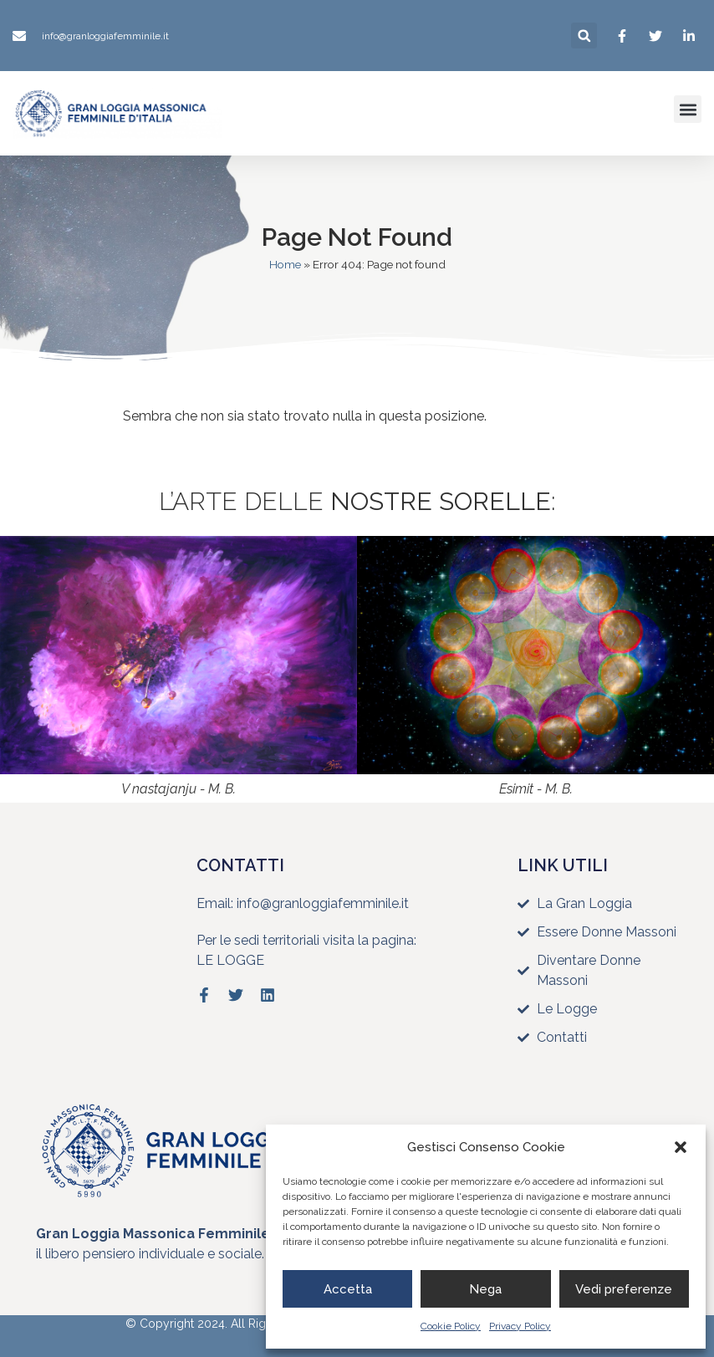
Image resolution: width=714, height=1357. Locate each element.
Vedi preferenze (623, 1289)
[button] (680, 1147)
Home (285, 264)
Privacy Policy (520, 1326)
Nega (485, 1289)
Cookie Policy (451, 1326)
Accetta (348, 1289)
